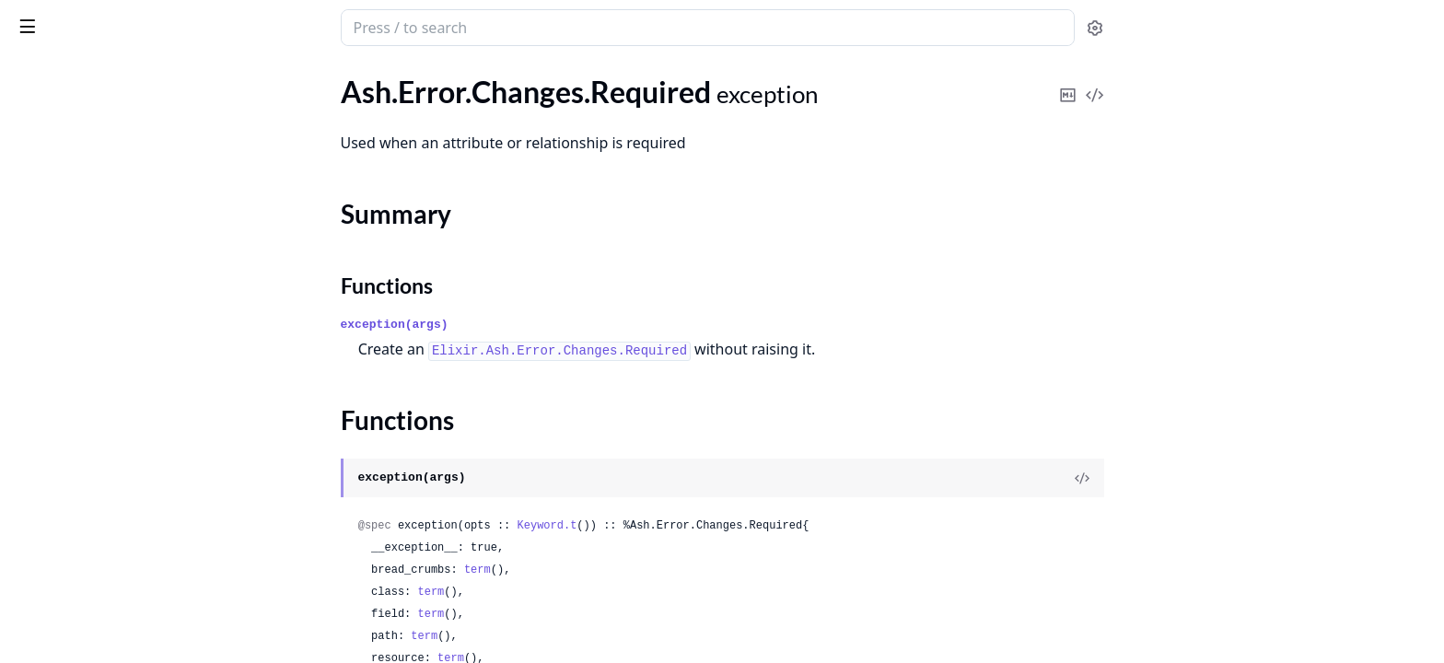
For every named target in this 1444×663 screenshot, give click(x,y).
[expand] (258, 99)
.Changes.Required (72, 145)
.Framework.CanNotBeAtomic (108, 555)
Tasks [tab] (209, 79)
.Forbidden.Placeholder (86, 456)
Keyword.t (686, 525)
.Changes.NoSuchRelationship (108, 120)
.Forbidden (47, 282)
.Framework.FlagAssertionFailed (115, 580)
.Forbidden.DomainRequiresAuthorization (131, 357)
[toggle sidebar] (252, 26)
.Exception (46, 257)
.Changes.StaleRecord (81, 232)
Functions (64, 199)
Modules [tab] (118, 79)
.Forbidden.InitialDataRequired (111, 406)
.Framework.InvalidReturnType (111, 605)
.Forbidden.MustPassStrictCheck (117, 431)
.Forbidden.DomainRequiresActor (120, 332)
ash (78, 20)
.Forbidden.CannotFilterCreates (114, 307)
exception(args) (533, 325)
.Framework (50, 506)
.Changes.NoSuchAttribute (98, 95)
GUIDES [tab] (37, 79)
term (615, 570)
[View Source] (1220, 478)
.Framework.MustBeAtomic (100, 630)
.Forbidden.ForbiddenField (96, 381)
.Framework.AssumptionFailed (110, 531)
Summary (62, 177)
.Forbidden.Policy (67, 481)
